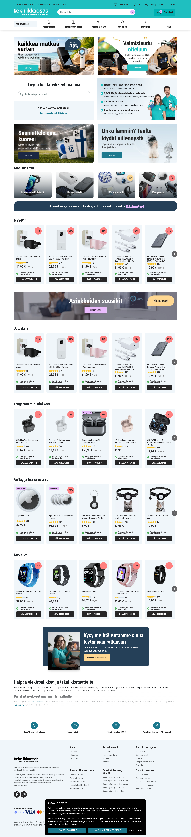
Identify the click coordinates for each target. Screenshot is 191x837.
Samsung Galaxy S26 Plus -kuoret (115, 781)
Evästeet (106, 758)
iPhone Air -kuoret (76, 778)
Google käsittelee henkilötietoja (71, 813)
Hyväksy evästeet (67, 830)
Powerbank (145, 24)
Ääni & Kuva (122, 24)
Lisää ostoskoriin (29, 279)
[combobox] (96, 12)
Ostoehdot (73, 752)
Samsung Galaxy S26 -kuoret (113, 777)
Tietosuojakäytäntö (110, 755)
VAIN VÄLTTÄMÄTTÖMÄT (108, 830)
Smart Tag (140, 765)
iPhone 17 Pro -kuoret (78, 782)
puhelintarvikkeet (35, 701)
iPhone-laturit (141, 752)
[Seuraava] (174, 254)
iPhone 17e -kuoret (77, 788)
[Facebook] (17, 794)
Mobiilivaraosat (48, 24)
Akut (169, 24)
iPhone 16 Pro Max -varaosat (146, 782)
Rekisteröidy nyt (135, 206)
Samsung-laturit (142, 755)
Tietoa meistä (108, 752)
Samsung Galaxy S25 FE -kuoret (114, 791)
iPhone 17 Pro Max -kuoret (79, 785)
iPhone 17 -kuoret (76, 775)
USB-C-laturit (140, 758)
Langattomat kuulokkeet (145, 762)
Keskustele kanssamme (97, 657)
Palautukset (74, 755)
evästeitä (109, 808)
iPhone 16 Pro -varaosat (145, 785)
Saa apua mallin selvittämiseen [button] (53, 113)
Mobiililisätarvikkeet (73, 24)
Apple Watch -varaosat (144, 788)
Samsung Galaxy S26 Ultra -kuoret (115, 784)
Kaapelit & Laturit (99, 24)
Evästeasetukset (136, 830)
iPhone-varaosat (142, 775)
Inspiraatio (107, 762)
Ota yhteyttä (74, 758)
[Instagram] (24, 794)
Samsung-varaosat (143, 778)
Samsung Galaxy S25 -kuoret (113, 788)
